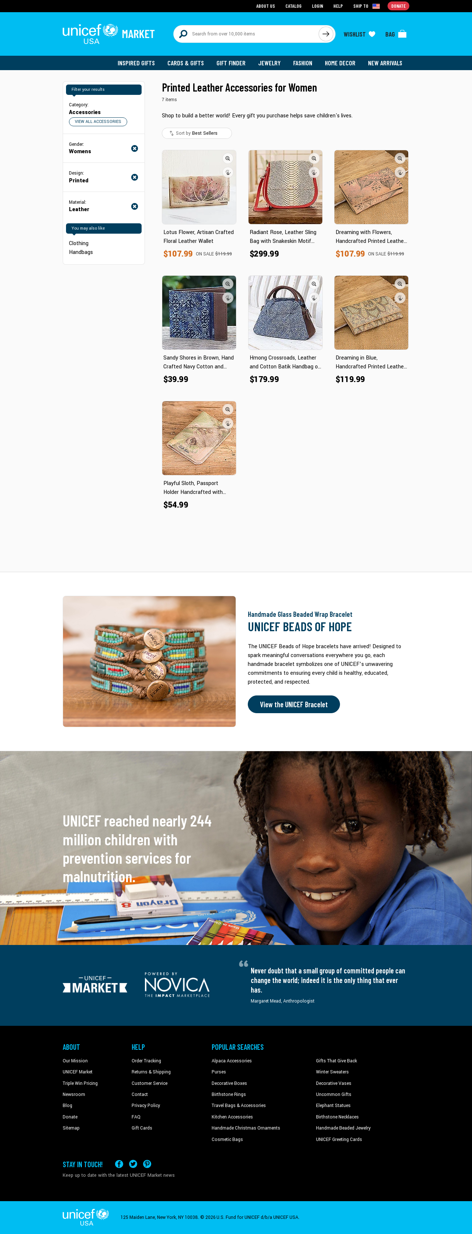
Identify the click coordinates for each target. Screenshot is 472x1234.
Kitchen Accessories (232, 1117)
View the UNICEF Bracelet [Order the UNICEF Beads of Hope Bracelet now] (294, 704)
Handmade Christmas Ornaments (246, 1128)
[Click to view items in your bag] (396, 34)
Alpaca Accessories (232, 1061)
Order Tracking (146, 1061)
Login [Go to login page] (317, 6)
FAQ (136, 1117)
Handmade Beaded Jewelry (343, 1128)
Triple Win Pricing (80, 1083)
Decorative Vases (333, 1083)
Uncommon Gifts (333, 1094)
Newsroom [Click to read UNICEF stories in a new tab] (74, 1094)
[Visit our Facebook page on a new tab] (119, 1164)
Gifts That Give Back (336, 1061)
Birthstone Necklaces (337, 1117)
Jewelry (269, 63)
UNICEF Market (78, 1072)
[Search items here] (246, 33)
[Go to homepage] (109, 34)
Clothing (78, 243)
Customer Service (149, 1083)
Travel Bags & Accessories (239, 1105)
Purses (219, 1072)
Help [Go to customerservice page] (338, 6)
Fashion (302, 63)
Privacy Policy (146, 1105)
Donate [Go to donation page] (398, 6)
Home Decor (340, 63)
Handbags (81, 252)
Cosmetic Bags (227, 1139)
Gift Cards (142, 1128)
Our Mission (75, 1061)
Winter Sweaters (332, 1072)
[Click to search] (326, 34)
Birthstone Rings (229, 1094)
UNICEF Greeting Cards (339, 1139)
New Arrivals (385, 63)
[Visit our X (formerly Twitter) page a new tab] (133, 1164)
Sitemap (71, 1128)
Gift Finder (231, 63)
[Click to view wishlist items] (359, 33)
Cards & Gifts (185, 63)
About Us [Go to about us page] (265, 6)
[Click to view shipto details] (367, 5)
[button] (227, 158)
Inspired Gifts (136, 63)
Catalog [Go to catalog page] (293, 6)
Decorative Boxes (229, 1083)
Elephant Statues (333, 1105)
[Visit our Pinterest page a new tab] (147, 1164)
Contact (140, 1094)
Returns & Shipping (151, 1072)
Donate (70, 1117)
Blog (67, 1105)
